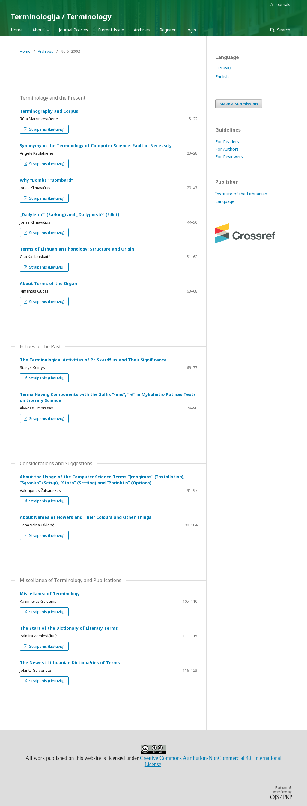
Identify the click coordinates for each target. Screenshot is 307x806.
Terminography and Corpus (49, 111)
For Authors (227, 149)
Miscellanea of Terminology (50, 593)
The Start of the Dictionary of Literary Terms (69, 628)
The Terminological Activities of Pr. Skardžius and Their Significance (93, 360)
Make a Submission (238, 103)
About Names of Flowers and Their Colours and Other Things (85, 517)
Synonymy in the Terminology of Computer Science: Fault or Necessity (96, 145)
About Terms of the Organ (48, 283)
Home (17, 30)
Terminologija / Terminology (61, 16)
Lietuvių (223, 67)
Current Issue (111, 30)
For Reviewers (229, 156)
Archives (142, 30)
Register (167, 30)
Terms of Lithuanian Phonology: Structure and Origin (77, 249)
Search (283, 30)
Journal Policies (73, 30)
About (39, 30)
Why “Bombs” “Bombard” (46, 180)
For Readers (227, 141)
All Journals (280, 4)
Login (190, 30)
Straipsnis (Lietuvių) (46, 129)
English (222, 76)
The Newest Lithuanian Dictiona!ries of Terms (70, 662)
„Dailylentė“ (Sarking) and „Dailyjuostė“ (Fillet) (69, 214)
